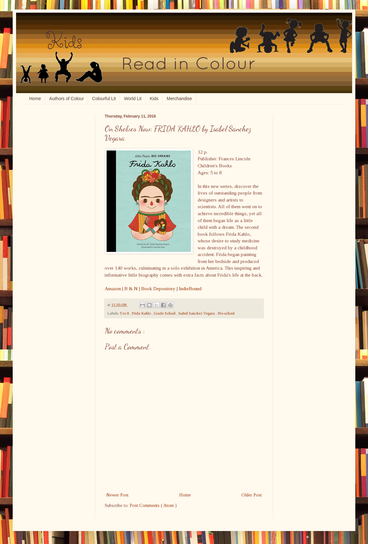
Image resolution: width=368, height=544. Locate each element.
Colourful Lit (104, 98)
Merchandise (179, 98)
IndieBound (190, 288)
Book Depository (158, 288)
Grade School (165, 313)
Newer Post (117, 495)
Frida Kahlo (142, 313)
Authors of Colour (66, 98)
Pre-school (226, 313)
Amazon (113, 288)
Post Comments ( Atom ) (153, 505)
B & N (131, 288)
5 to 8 (125, 313)
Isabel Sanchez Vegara (197, 313)
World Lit (132, 98)
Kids (154, 98)
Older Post (251, 495)
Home (35, 98)
